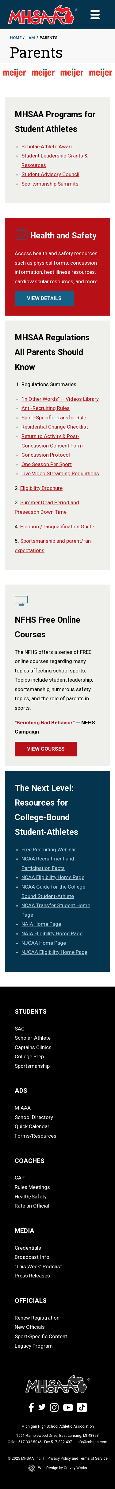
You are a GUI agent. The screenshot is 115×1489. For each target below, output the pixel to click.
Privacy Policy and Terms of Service (78, 1458)
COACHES (29, 1161)
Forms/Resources (35, 1136)
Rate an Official (32, 1206)
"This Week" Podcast (38, 1266)
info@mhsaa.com (92, 1442)
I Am (30, 37)
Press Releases (32, 1276)
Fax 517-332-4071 (59, 1442)
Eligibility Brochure (41, 488)
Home (15, 37)
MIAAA (23, 1108)
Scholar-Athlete (33, 1038)
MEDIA (24, 1230)
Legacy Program (34, 1346)
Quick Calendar (32, 1126)
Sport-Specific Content (41, 1336)
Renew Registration (37, 1318)
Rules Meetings (32, 1187)
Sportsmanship (32, 1066)
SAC (20, 1029)
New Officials (30, 1327)
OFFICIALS (31, 1300)
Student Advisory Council (50, 174)
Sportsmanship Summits (50, 184)
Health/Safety (31, 1197)
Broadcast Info (32, 1257)
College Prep (29, 1056)
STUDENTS (31, 1011)
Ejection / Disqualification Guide (57, 527)
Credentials (28, 1248)
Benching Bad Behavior (45, 722)
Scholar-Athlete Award (47, 146)
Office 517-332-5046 (25, 1442)
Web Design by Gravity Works (57, 1468)
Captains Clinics (33, 1047)
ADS (21, 1090)
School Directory (34, 1117)
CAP (20, 1178)
